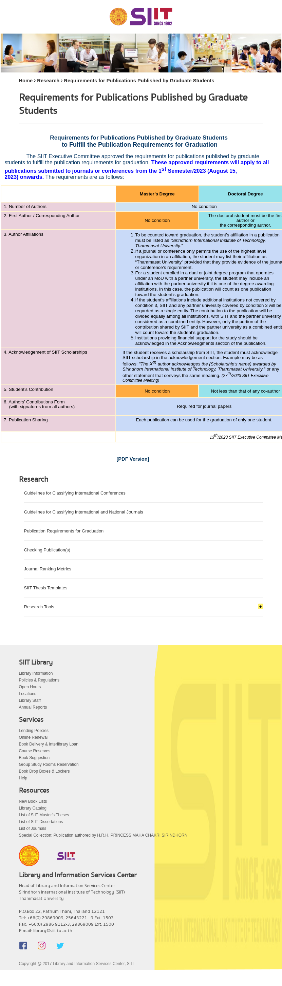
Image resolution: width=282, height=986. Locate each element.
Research (48, 80)
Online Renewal (33, 737)
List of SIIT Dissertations (41, 821)
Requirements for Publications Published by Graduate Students (139, 80)
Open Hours (30, 687)
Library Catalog (32, 808)
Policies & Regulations (39, 680)
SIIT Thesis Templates (46, 587)
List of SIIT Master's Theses (44, 815)
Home (26, 80)
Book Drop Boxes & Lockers (44, 771)
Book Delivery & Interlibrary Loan (48, 744)
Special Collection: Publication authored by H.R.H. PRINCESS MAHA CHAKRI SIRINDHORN (103, 835)
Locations (27, 693)
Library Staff (30, 700)
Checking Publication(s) (47, 549)
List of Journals (32, 828)
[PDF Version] (132, 459)
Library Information (36, 673)
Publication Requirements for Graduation (64, 530)
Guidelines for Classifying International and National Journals (83, 512)
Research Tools (39, 606)
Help (23, 778)
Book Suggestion (34, 757)
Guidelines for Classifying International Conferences (75, 493)
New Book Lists (33, 801)
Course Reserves (35, 751)
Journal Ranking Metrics (47, 568)
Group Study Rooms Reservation (49, 764)
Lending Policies (34, 730)
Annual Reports (33, 707)
